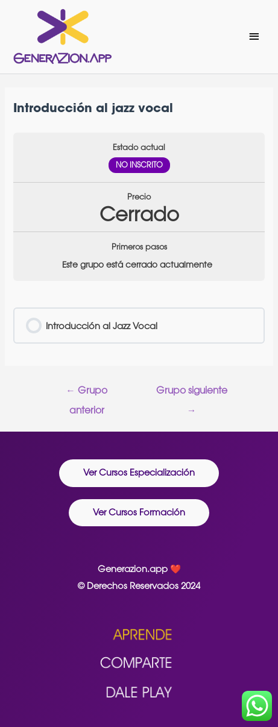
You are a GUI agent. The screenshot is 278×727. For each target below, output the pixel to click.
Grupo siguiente (191, 393)
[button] (139, 473)
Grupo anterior (86, 393)
